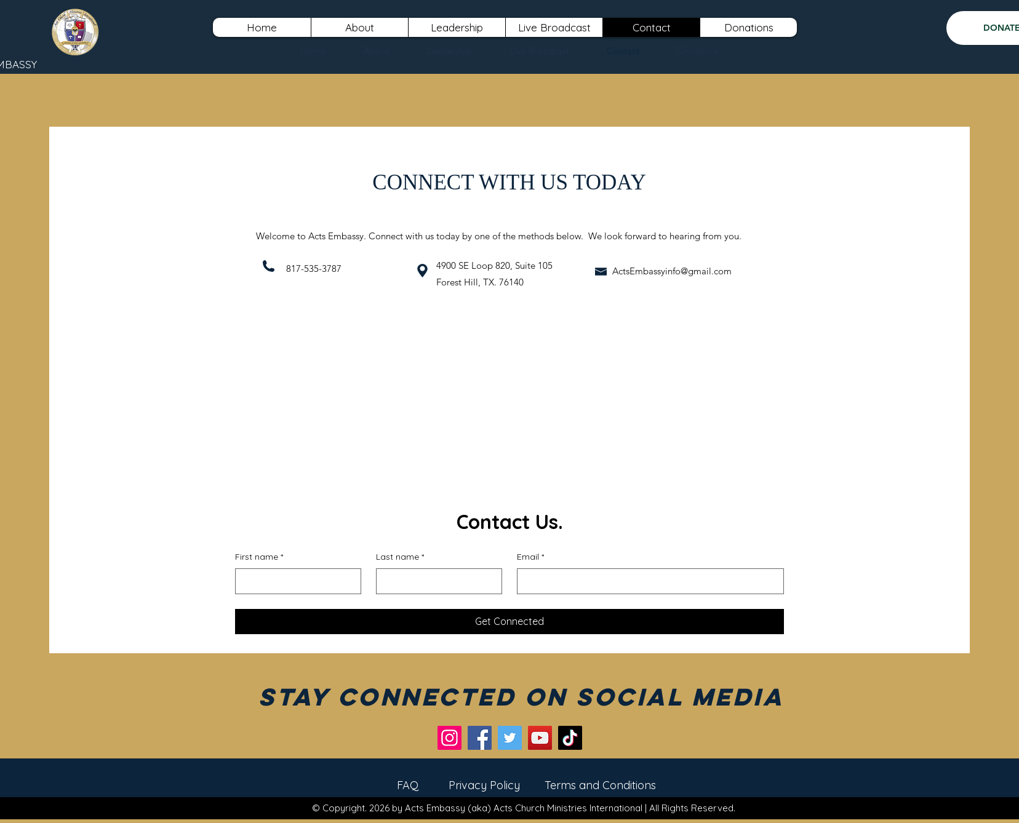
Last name (400, 557)
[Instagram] (450, 738)
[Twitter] (510, 738)
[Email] (646, 581)
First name (259, 557)
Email (530, 557)
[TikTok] (570, 738)
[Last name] (435, 581)
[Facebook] (480, 738)
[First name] (294, 581)
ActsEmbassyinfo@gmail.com (672, 271)
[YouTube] (540, 738)
